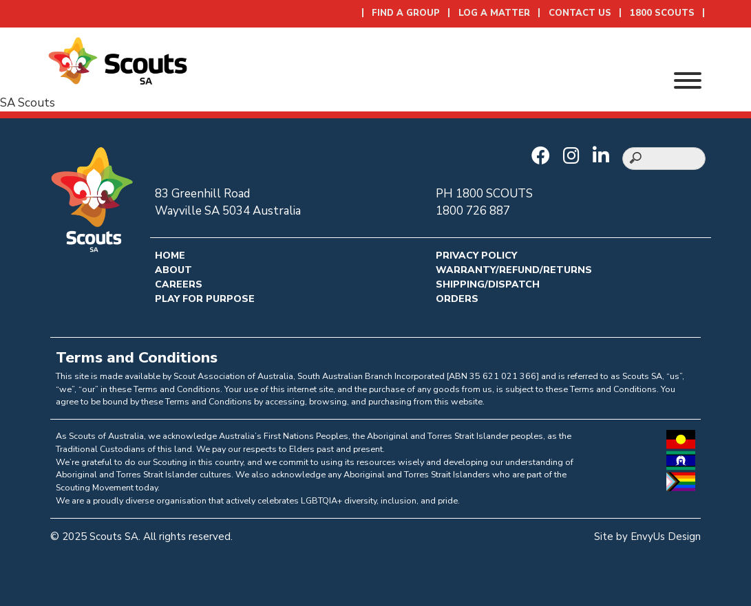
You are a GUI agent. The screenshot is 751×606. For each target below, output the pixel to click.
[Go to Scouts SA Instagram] (574, 157)
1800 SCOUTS (662, 13)
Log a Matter (494, 13)
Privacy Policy (476, 255)
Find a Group (406, 13)
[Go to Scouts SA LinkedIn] (604, 157)
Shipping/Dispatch (488, 284)
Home (170, 255)
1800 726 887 (473, 211)
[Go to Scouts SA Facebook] (544, 157)
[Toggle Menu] (687, 80)
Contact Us (580, 13)
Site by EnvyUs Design (647, 536)
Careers (178, 284)
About (173, 270)
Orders (457, 298)
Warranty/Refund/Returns (514, 270)
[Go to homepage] (117, 59)
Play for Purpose (205, 298)
